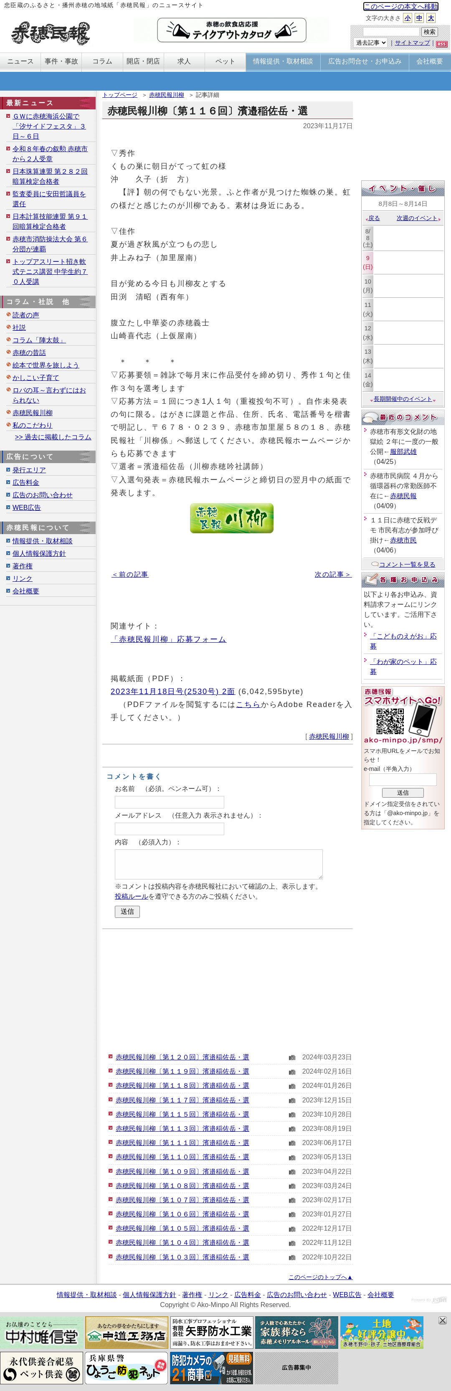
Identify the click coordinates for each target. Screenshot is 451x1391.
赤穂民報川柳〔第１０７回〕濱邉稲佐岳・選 (182, 1200)
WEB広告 (27, 507)
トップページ (119, 94)
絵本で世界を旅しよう (46, 365)
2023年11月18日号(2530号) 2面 (173, 691)
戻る (372, 218)
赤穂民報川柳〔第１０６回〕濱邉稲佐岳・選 (182, 1214)
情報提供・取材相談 (43, 541)
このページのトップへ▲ (321, 1277)
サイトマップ (412, 42)
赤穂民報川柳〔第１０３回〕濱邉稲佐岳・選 (182, 1257)
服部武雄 (403, 451)
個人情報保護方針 (39, 553)
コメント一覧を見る (403, 564)
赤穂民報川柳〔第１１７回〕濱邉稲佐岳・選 (182, 1100)
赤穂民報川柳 (166, 94)
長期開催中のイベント (403, 398)
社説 (19, 327)
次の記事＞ (333, 574)
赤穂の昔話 (29, 352)
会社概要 (26, 591)
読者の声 (26, 315)
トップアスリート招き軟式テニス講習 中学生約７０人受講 (50, 271)
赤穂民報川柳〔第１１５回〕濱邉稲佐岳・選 (182, 1114)
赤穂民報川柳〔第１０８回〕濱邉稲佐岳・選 (182, 1185)
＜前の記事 (130, 574)
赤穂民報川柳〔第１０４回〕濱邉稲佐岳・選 (182, 1242)
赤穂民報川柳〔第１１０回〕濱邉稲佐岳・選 (182, 1156)
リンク (23, 578)
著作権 (23, 566)
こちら (248, 704)
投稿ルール (131, 896)
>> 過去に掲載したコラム (53, 437)
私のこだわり (33, 425)
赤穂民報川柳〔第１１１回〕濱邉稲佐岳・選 (182, 1142)
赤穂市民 (403, 540)
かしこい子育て (36, 377)
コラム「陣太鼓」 (39, 340)
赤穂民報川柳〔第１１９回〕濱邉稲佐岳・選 (182, 1071)
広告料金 (26, 482)
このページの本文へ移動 (401, 6)
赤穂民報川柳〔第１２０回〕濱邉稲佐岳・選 (182, 1057)
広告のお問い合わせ (43, 495)
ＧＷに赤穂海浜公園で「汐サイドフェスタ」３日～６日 (49, 126)
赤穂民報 (403, 495)
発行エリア (29, 470)
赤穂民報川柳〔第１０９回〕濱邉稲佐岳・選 (182, 1171)
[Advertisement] (227, 989)
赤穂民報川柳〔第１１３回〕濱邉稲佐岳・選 (182, 1128)
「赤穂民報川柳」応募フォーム (169, 639)
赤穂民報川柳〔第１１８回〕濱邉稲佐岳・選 (182, 1085)
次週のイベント (419, 218)
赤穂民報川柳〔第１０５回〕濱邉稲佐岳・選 (182, 1228)
